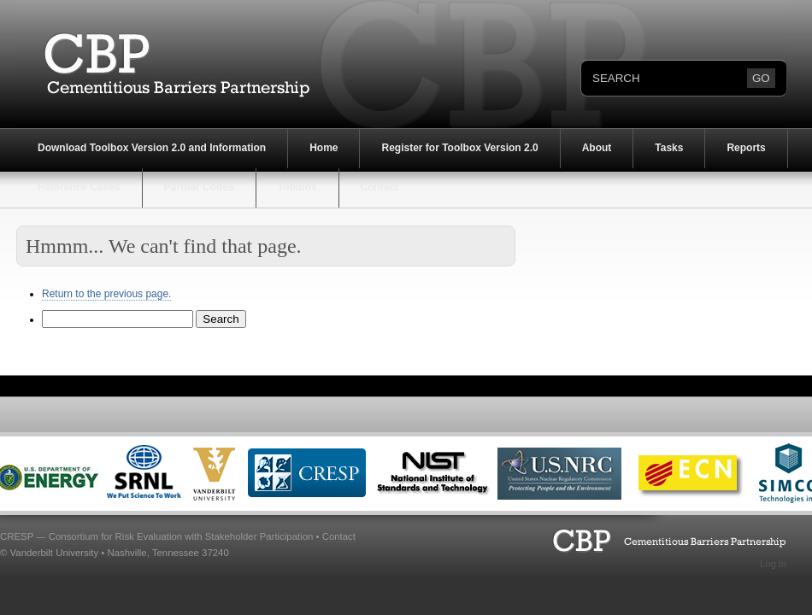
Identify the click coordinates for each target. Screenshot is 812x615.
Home (323, 148)
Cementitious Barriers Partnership (165, 64)
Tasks (669, 148)
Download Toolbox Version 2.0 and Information (152, 148)
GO (761, 78)
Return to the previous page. (106, 294)
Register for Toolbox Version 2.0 (459, 148)
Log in (773, 564)
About (597, 148)
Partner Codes (199, 187)
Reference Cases (79, 187)
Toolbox (297, 187)
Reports (746, 148)
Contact (380, 187)
